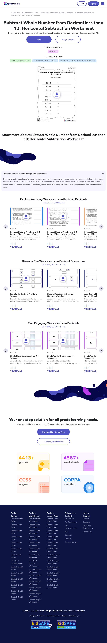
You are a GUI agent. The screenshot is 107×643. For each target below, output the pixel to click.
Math (36, 12)
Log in (82, 4)
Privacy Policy (42, 611)
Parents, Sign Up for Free (53, 432)
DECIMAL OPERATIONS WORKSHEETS (77, 61)
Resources (15, 12)
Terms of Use (28, 611)
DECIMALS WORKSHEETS (45, 61)
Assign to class (68, 39)
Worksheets (27, 12)
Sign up (93, 4)
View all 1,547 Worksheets (53, 265)
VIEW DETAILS (16, 247)
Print (39, 39)
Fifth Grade (45, 12)
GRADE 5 (53, 51)
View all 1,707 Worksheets (53, 327)
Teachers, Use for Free (53, 442)
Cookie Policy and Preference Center (67, 611)
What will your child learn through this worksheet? (53, 173)
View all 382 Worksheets (53, 203)
